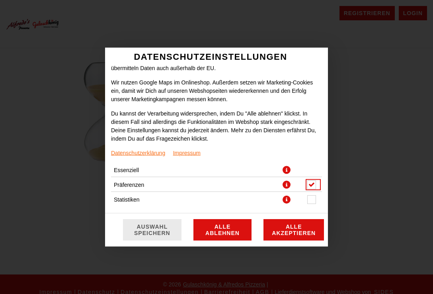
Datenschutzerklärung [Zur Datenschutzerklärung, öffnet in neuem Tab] (138, 153)
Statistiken (127, 199)
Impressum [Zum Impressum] (187, 153)
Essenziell (126, 170)
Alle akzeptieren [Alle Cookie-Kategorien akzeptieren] (294, 229)
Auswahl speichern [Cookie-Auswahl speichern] (152, 229)
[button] (287, 170)
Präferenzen (129, 185)
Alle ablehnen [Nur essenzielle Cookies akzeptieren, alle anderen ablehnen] (222, 229)
